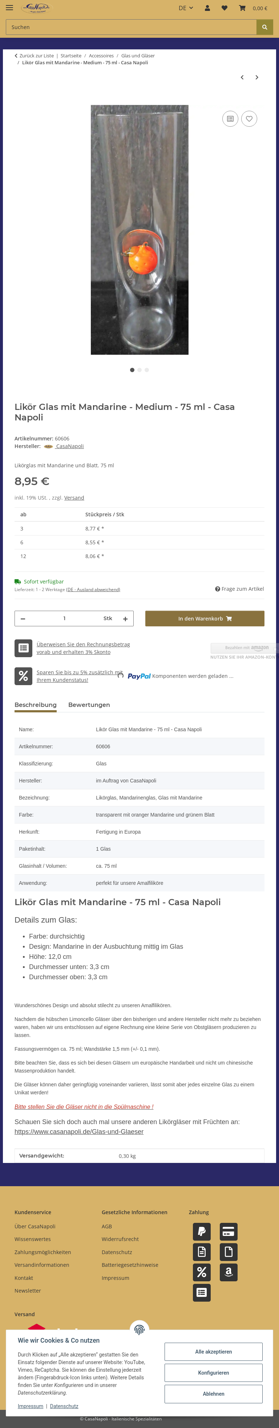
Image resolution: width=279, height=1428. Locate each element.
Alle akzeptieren (213, 1352)
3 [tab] (147, 370)
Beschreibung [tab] (36, 704)
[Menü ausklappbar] (9, 4)
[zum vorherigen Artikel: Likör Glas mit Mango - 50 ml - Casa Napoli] (242, 77)
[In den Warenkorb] (20, 101)
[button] (207, 8)
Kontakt (24, 1277)
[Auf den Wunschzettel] (249, 119)
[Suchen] (264, 27)
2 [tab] (139, 370)
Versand (74, 497)
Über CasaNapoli (35, 1226)
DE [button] (182, 8)
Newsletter (28, 1290)
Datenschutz (64, 1406)
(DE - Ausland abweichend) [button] (93, 589)
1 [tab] (132, 370)
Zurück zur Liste (37, 55)
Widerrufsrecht (120, 1239)
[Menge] (64, 618)
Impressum (30, 1406)
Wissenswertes (33, 1239)
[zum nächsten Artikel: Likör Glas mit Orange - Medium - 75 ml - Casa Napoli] (257, 77)
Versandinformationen (42, 1264)
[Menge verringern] (23, 618)
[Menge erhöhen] (125, 618)
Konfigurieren (213, 1373)
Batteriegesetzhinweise (130, 1264)
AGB (107, 1226)
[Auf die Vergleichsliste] (230, 119)
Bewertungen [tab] (89, 704)
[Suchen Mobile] (131, 27)
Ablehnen (213, 1394)
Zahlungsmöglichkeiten (43, 1252)
